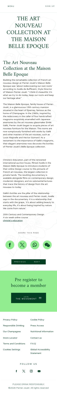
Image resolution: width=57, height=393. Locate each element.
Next (37, 262)
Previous (20, 262)
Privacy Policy (10, 319)
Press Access (37, 325)
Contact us (36, 338)
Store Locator (10, 338)
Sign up (50, 6)
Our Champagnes (12, 331)
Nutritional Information (42, 331)
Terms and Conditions (14, 343)
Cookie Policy (37, 319)
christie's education (13, 220)
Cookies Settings (11, 349)
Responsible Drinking (13, 325)
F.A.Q (33, 343)
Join (26, 298)
